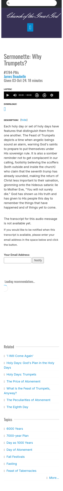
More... (54, 477)
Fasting (12, 463)
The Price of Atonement (23, 381)
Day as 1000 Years (20, 442)
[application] (31, 95)
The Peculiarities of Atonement (28, 400)
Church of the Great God (31, 16)
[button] (7, 95)
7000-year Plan (18, 435)
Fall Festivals (16, 456)
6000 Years (15, 428)
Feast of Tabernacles (21, 470)
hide (24, 120)
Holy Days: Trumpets (21, 374)
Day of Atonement (19, 449)
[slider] (57, 95)
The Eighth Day (17, 407)
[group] (15, 95)
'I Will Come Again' (20, 356)
